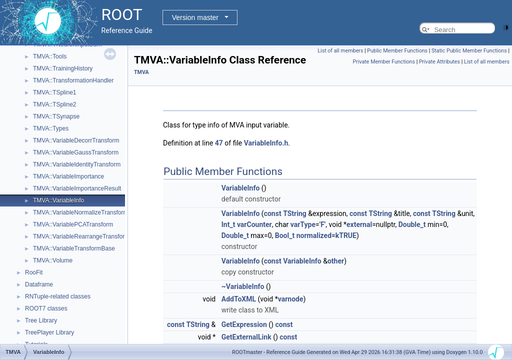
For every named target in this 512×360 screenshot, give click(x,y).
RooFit (33, 272)
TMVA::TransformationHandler (73, 80)
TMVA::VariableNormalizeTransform (80, 212)
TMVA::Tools (49, 56)
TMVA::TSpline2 (54, 104)
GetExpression (244, 324)
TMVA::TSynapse (56, 116)
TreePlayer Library (49, 332)
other (336, 261)
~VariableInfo (243, 286)
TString (294, 214)
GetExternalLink (247, 337)
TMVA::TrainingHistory (62, 68)
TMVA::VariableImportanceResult (77, 188)
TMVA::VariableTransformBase (74, 248)
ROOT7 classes (46, 308)
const (273, 214)
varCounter (254, 224)
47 (219, 143)
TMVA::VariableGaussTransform (75, 152)
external (359, 224)
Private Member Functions (384, 61)
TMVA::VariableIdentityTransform (76, 164)
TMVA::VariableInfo (58, 200)
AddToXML (239, 299)
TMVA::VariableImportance (68, 176)
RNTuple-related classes (57, 296)
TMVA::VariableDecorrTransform (76, 140)
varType (303, 224)
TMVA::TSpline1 (54, 92)
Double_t (412, 224)
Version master (195, 18)
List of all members (340, 51)
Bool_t (284, 236)
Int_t (229, 224)
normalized (314, 236)
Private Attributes (439, 61)
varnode (291, 299)
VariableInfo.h (266, 143)
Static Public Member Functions (469, 51)
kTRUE (346, 236)
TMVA (141, 72)
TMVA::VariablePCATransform (73, 224)
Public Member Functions (397, 51)
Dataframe (39, 284)
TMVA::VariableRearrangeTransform (81, 236)
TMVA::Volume (52, 260)
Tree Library (41, 320)
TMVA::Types (50, 128)
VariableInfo (241, 188)
